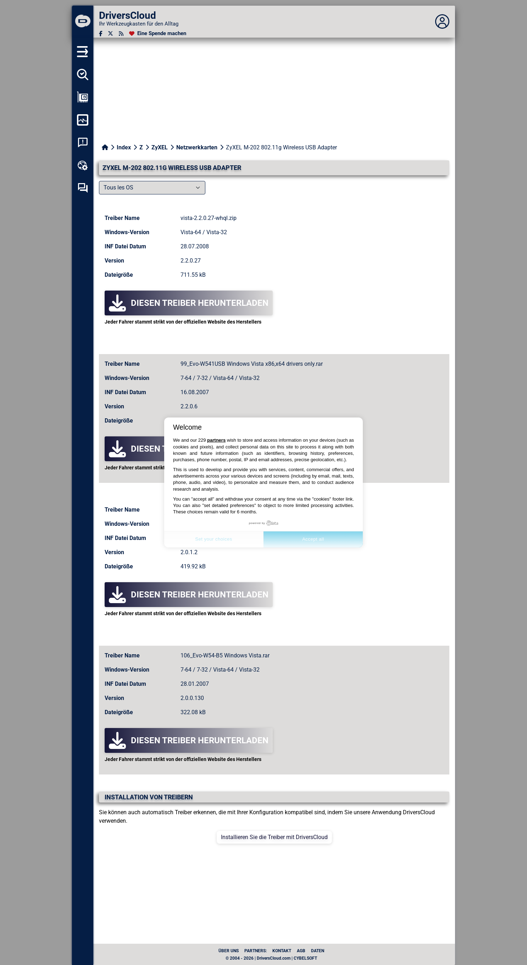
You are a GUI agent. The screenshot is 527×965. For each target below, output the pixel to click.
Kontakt (281, 950)
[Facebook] (100, 33)
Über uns (228, 950)
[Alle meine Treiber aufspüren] (82, 74)
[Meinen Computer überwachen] (82, 120)
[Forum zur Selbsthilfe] (82, 188)
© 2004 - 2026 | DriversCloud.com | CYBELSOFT (271, 958)
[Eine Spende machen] (157, 33)
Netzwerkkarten (196, 147)
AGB (301, 950)
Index (124, 147)
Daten (317, 950)
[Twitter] (110, 33)
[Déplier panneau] (442, 22)
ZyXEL (159, 147)
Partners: (255, 950)
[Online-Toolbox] (82, 165)
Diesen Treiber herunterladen (188, 302)
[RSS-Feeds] (121, 33)
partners (216, 440)
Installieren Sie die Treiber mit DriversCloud (274, 837)
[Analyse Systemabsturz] (82, 142)
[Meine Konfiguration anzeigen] (82, 97)
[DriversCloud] (82, 21)
